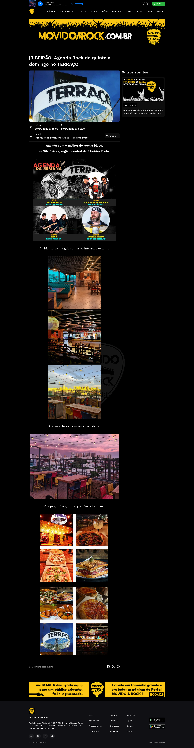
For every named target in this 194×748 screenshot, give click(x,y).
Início (91, 715)
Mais (160, 11)
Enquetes (116, 11)
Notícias (104, 11)
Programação (66, 11)
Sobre (130, 731)
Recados (129, 11)
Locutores (81, 11)
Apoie (150, 11)
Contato (130, 726)
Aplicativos (51, 11)
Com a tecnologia (156, 742)
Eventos (93, 11)
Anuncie (140, 11)
